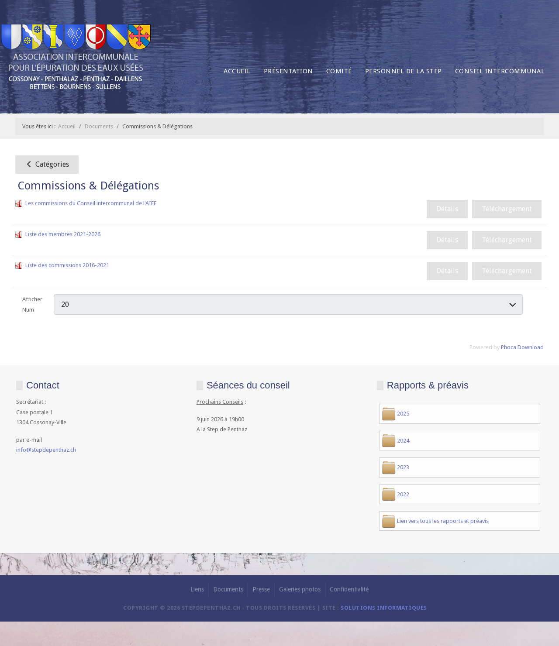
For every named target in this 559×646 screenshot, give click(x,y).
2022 (403, 494)
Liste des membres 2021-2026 (62, 234)
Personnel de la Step (403, 71)
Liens (197, 589)
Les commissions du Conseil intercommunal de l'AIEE (90, 203)
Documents (228, 589)
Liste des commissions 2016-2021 (67, 265)
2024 (403, 440)
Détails (447, 209)
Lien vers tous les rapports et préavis (443, 521)
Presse (261, 589)
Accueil (237, 71)
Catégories (47, 164)
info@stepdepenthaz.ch (46, 450)
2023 (403, 467)
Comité (339, 71)
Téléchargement (507, 209)
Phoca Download (522, 347)
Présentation (288, 71)
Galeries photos (300, 589)
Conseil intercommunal (500, 71)
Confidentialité (349, 589)
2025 (403, 413)
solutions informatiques (384, 608)
